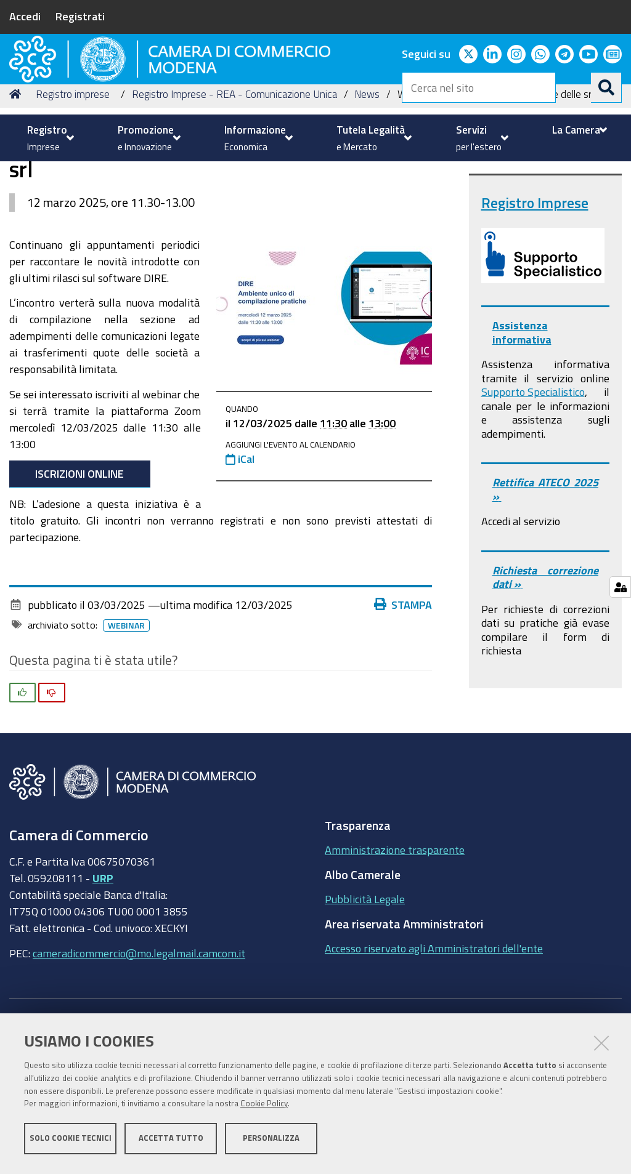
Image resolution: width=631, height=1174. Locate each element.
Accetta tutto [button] (171, 1142)
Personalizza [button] (271, 1142)
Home (17, 191)
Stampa (406, 701)
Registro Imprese (534, 301)
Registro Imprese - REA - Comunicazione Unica (234, 191)
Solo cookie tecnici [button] (71, 1142)
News (367, 191)
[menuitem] (48, 138)
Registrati (80, 16)
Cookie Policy (264, 1108)
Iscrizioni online (79, 571)
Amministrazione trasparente (395, 947)
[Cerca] (606, 87)
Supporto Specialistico (533, 489)
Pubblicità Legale (365, 996)
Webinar (128, 722)
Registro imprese (73, 191)
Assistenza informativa (522, 430)
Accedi (25, 16)
